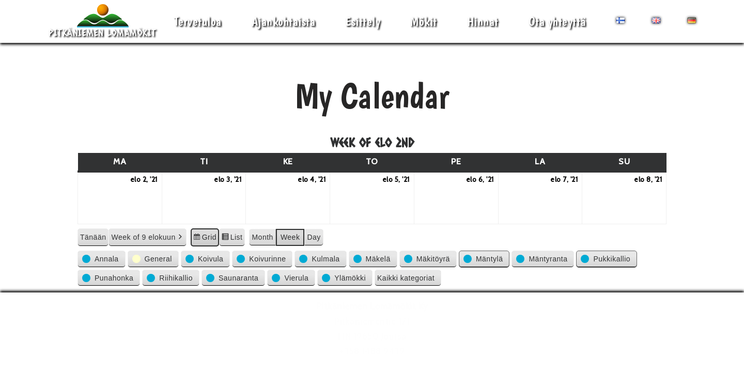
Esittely (362, 21)
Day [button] (313, 237)
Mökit (423, 21)
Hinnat (483, 21)
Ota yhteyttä (557, 21)
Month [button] (262, 237)
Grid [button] (204, 238)
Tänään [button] (93, 237)
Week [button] (290, 237)
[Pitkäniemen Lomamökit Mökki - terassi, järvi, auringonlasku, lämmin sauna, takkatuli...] (103, 21)
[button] (102, 258)
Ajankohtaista (284, 21)
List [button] (231, 238)
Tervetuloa (198, 21)
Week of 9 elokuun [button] (147, 237)
